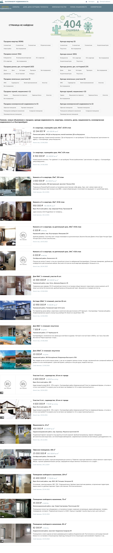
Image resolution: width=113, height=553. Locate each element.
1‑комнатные (8, 45)
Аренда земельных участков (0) (73, 84)
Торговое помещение (29, 114)
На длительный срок (66, 49)
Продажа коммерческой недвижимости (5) (22, 110)
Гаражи (6, 101)
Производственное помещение (13, 121)
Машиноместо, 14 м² (41, 432)
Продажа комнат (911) (13, 55)
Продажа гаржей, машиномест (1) (18, 97)
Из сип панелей (37, 75)
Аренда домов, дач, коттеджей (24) (75, 71)
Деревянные (23, 75)
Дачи (14, 71)
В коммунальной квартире (25, 58)
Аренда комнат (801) (69, 55)
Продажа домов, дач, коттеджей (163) (20, 68)
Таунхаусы (36, 71)
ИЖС (5, 88)
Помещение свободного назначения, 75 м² (49, 507)
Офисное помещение (10, 114)
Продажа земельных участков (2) (18, 84)
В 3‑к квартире (8, 62)
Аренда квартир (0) (68, 41)
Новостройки (24, 49)
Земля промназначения (33, 88)
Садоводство (17, 88)
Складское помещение (38, 118)
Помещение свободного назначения (15, 118)
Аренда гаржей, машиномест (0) (74, 97)
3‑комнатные (34, 45)
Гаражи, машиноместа (78, 7)
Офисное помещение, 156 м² (44, 457)
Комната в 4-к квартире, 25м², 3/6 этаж (48, 185)
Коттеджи (24, 71)
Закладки (90, 1)
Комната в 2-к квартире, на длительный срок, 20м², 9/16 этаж (57, 234)
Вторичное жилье (9, 49)
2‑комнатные (21, 45)
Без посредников (39, 49)
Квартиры (5, 7)
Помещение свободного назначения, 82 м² (49, 531)
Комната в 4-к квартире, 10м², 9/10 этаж (48, 209)
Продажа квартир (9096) (14, 41)
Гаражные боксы (39, 101)
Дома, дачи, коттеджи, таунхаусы (35, 7)
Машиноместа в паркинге (21, 101)
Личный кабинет (103, 1)
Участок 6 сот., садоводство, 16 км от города (50, 383)
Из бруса (6, 78)
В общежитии (8, 58)
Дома (5, 71)
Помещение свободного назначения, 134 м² (50, 482)
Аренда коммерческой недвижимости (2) (77, 110)
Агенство (48, 88)
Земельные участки (59, 7)
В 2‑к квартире (43, 58)
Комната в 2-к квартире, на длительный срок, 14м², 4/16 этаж (57, 259)
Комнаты (16, 7)
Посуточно (81, 49)
